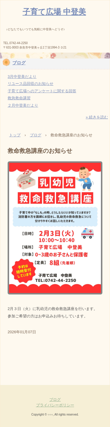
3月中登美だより (22, 76)
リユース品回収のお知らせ (30, 83)
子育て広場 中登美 (54, 11)
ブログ (19, 62)
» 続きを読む (97, 117)
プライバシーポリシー (55, 405)
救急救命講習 (19, 98)
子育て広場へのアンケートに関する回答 (42, 91)
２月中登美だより (23, 105)
